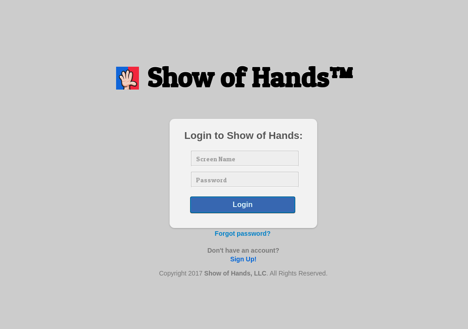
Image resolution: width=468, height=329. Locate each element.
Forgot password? (243, 233)
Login (243, 204)
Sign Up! (243, 259)
